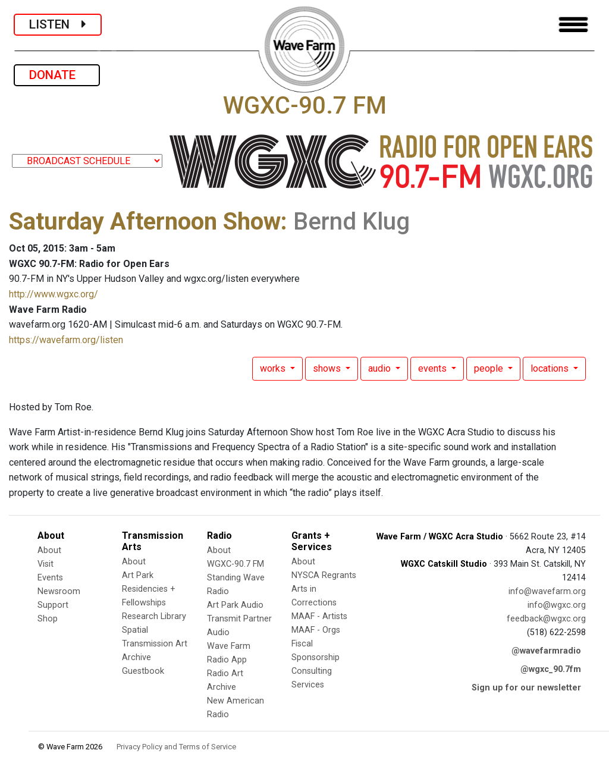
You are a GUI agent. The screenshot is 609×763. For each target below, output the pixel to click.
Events (50, 578)
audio (380, 368)
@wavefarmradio (546, 651)
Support (52, 605)
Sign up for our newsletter (526, 688)
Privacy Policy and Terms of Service (176, 746)
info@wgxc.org (557, 605)
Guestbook (143, 671)
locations (550, 368)
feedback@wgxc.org (546, 619)
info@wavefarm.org (547, 591)
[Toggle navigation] (573, 24)
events (433, 368)
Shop (47, 619)
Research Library (154, 616)
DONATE (56, 75)
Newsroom (58, 591)
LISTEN (57, 24)
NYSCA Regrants (323, 575)
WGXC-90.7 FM (235, 564)
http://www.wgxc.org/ (53, 294)
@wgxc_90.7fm (550, 669)
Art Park (137, 575)
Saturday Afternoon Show (145, 222)
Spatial (135, 630)
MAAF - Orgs (315, 630)
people (490, 368)
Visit (45, 564)
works (274, 368)
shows (328, 368)
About (49, 550)
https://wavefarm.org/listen (66, 340)
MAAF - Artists (319, 616)
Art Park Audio (235, 605)
